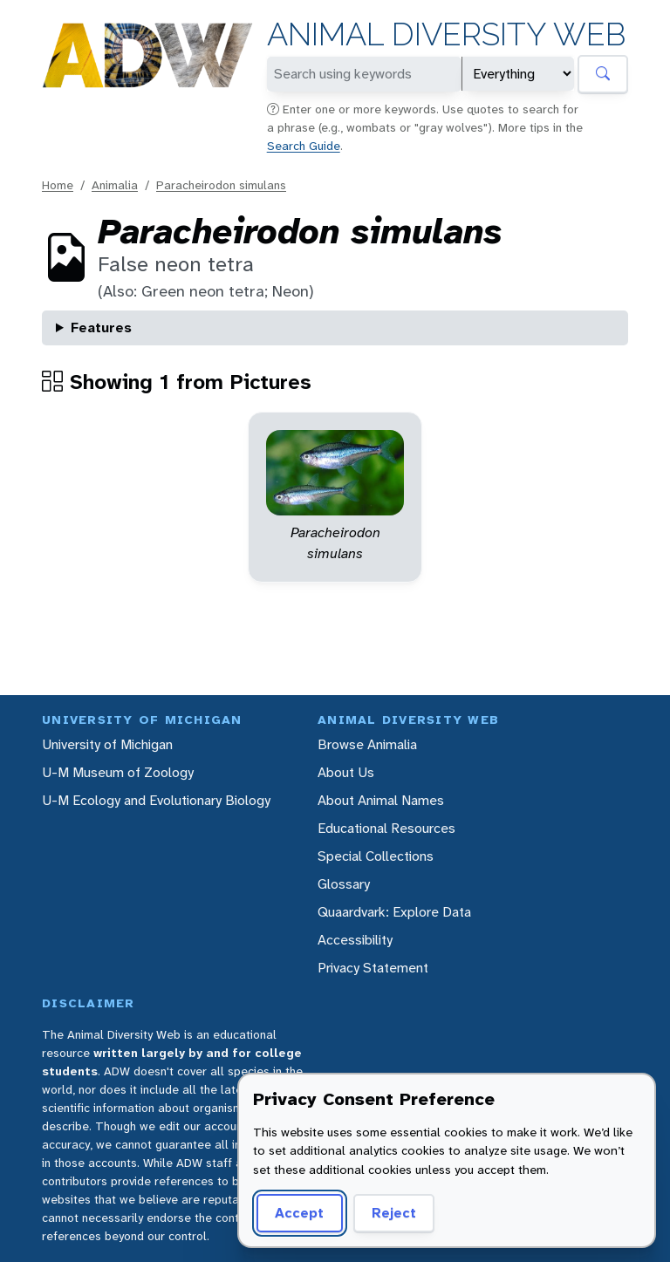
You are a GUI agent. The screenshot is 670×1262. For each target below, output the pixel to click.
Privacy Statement (373, 967)
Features (101, 327)
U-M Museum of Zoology (118, 772)
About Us (346, 772)
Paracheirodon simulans (221, 185)
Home (57, 185)
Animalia (115, 185)
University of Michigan (107, 744)
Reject (394, 1213)
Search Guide (303, 145)
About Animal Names (381, 800)
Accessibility (355, 940)
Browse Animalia (367, 744)
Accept (299, 1213)
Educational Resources (386, 828)
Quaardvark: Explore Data (394, 912)
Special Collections (376, 856)
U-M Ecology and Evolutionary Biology (156, 800)
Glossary (344, 884)
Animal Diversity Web (446, 34)
